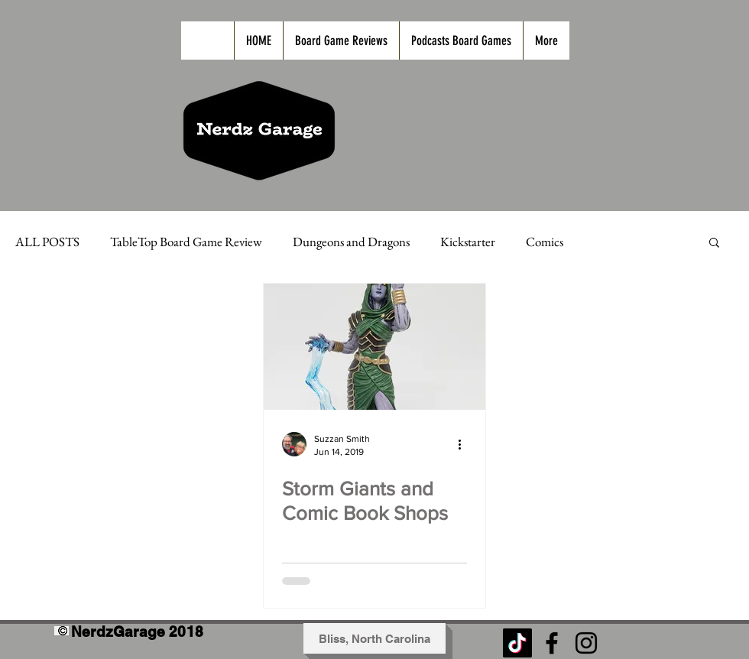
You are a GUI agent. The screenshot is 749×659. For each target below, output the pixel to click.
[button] (714, 243)
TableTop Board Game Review (186, 242)
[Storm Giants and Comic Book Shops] (374, 347)
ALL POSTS (47, 242)
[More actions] (465, 444)
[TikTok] (517, 642)
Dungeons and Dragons (351, 242)
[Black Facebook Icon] (551, 642)
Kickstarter (467, 242)
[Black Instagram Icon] (586, 642)
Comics (544, 242)
